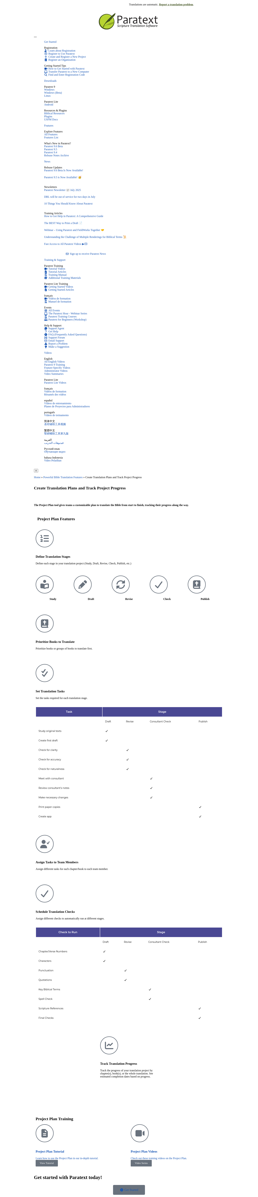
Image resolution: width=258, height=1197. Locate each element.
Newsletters (50, 187)
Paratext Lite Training (56, 283)
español (48, 400)
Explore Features (53, 131)
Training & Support (55, 259)
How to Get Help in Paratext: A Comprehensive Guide (73, 216)
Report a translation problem (176, 4)
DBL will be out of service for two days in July (69, 196)
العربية (48, 439)
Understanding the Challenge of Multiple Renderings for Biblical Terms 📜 (85, 237)
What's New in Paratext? (57, 143)
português (49, 412)
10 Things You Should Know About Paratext (68, 203)
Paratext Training (53, 265)
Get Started (50, 41)
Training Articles (53, 213)
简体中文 (49, 421)
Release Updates (53, 167)
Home (37, 477)
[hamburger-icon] (35, 36)
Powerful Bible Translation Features (63, 477)
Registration (50, 47)
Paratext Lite (51, 379)
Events (48, 307)
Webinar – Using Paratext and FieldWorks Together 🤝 (74, 230)
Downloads (50, 80)
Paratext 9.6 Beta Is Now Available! (63, 170)
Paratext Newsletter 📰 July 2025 (62, 190)
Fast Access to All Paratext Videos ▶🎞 (66, 243)
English (48, 358)
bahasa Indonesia (53, 457)
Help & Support (52, 325)
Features (48, 125)
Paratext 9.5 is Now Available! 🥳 (62, 177)
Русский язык (52, 448)
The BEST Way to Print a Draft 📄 (63, 223)
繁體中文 (49, 430)
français (48, 295)
